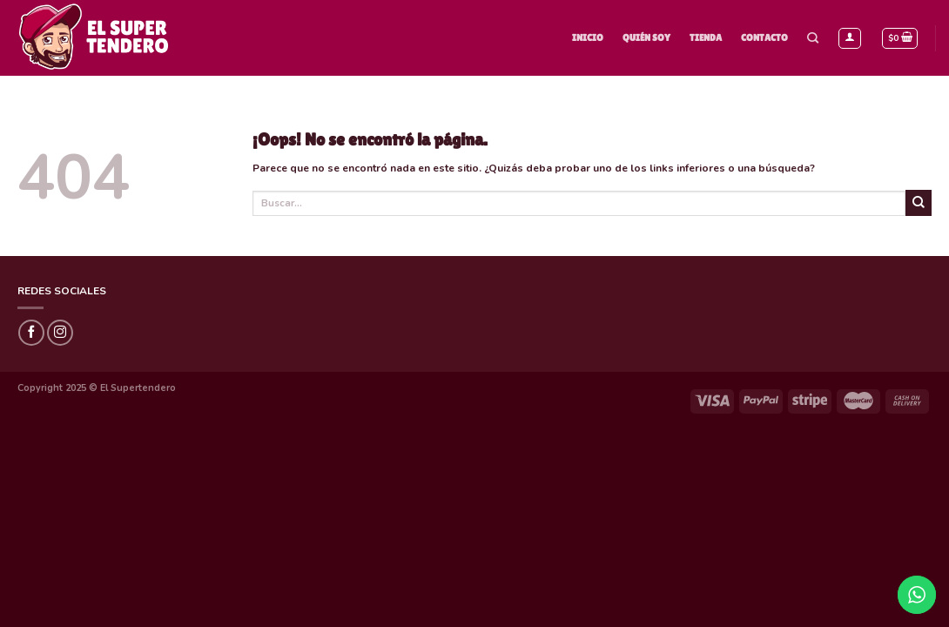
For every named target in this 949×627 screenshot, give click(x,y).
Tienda (706, 37)
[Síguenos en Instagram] (60, 333)
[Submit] (918, 203)
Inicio (587, 37)
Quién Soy (646, 37)
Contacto (764, 37)
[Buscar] (812, 38)
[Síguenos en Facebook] (31, 333)
